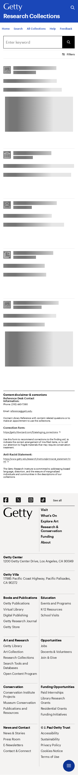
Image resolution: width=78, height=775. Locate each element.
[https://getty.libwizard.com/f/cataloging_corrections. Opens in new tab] (32, 432)
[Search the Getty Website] (73, 8)
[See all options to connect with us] (57, 500)
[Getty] (12, 7)
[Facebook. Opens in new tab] (5, 500)
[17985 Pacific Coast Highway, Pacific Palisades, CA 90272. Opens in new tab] (39, 580)
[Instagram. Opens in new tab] (30, 500)
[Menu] (69, 766)
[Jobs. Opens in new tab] (44, 646)
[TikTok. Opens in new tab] (43, 500)
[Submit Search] (68, 42)
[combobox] (32, 42)
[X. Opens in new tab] (18, 500)
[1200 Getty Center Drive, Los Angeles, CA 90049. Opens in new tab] (38, 561)
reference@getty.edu (21, 411)
